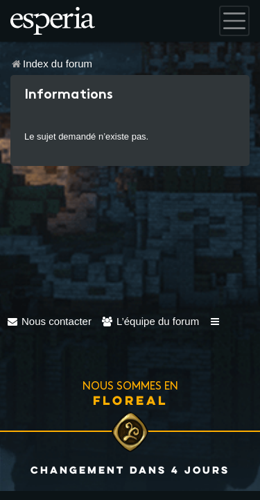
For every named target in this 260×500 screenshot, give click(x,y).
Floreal (130, 400)
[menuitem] (49, 321)
